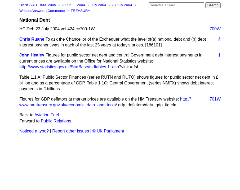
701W (215, 99)
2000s (66, 5)
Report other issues (70, 131)
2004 (81, 5)
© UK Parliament (108, 131)
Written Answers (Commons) (42, 11)
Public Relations (56, 121)
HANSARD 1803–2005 (37, 5)
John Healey (31, 55)
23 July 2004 (122, 5)
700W (215, 29)
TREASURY (80, 11)
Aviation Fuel (46, 115)
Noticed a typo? (34, 131)
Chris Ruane (31, 39)
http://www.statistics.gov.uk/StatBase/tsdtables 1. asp (69, 67)
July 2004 (99, 5)
